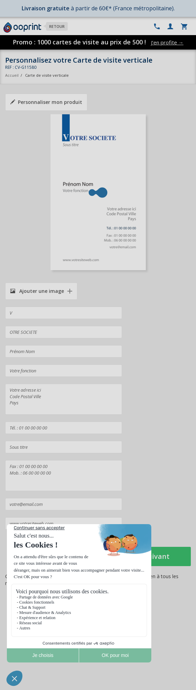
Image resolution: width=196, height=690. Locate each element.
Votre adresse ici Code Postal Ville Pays (63, 399)
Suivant (157, 556)
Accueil (12, 75)
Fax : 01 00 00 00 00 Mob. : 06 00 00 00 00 (63, 475)
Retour (57, 26)
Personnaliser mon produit (46, 102)
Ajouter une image (37, 291)
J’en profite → (167, 42)
